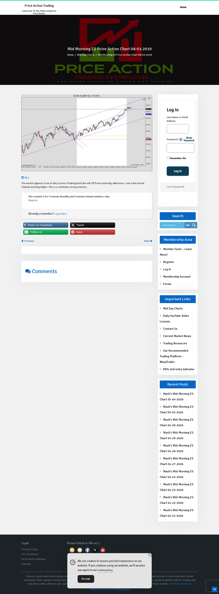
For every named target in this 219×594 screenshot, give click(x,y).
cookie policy (105, 570)
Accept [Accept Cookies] (86, 579)
